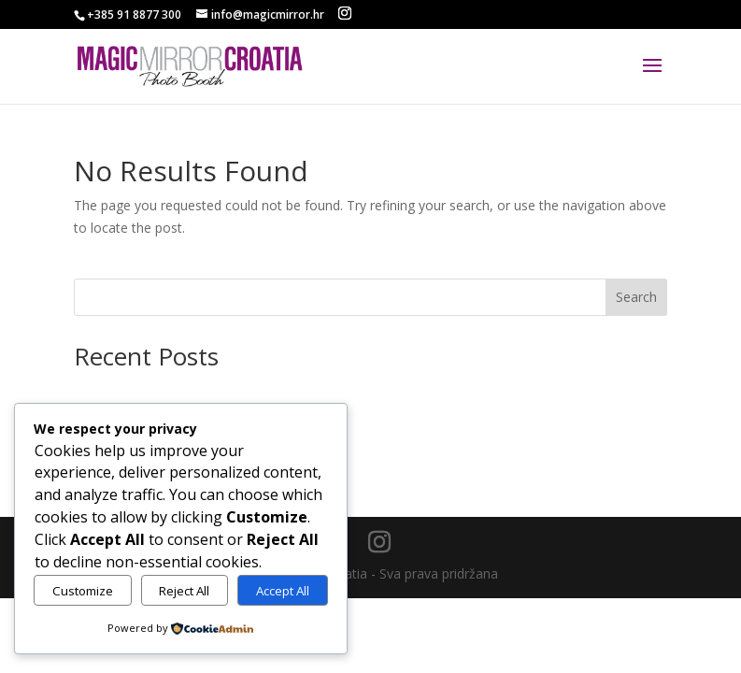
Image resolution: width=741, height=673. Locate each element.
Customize (82, 590)
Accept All (282, 590)
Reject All (184, 590)
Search (636, 297)
